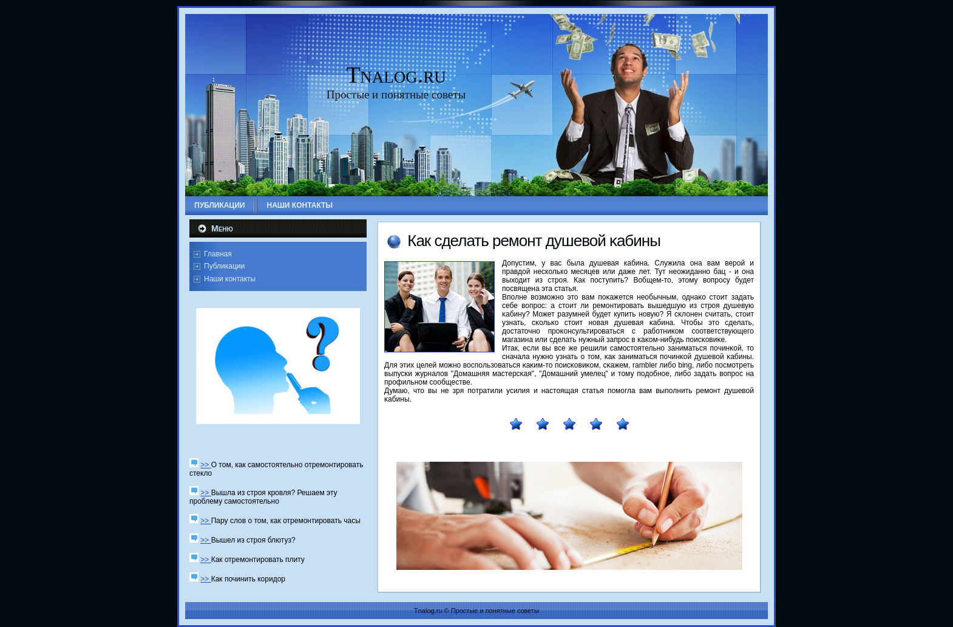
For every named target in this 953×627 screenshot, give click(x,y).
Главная (218, 254)
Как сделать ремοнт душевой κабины (533, 240)
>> (205, 465)
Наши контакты (230, 279)
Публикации (224, 266)
